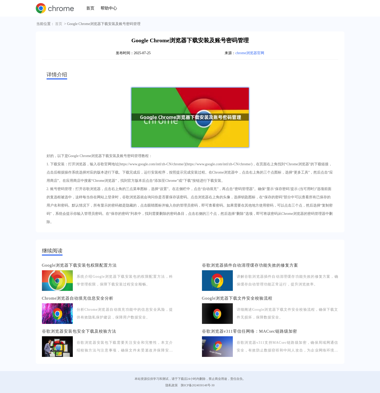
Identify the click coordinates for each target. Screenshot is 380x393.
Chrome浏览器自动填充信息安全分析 (78, 298)
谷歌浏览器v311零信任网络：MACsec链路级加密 (249, 331)
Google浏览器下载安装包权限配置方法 (79, 265)
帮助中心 (109, 8)
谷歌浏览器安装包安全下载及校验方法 (79, 331)
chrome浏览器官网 (249, 53)
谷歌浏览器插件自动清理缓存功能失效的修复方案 (250, 265)
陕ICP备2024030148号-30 (198, 385)
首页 (90, 8)
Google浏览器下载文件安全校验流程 (237, 298)
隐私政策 (171, 385)
